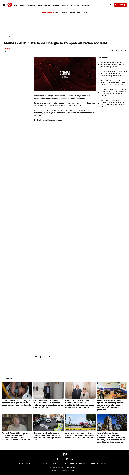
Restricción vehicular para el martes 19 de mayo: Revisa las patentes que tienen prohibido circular (47, 436)
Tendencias (13, 37)
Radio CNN (120, 5)
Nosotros (37, 464)
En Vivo (31, 464)
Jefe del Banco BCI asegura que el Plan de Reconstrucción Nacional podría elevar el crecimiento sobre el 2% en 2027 (113, 103)
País (15, 5)
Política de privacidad (48, 464)
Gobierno (64, 13)
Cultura (56, 5)
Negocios (31, 5)
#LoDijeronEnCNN (43, 5)
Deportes (65, 5)
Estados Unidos (75, 13)
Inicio (3, 37)
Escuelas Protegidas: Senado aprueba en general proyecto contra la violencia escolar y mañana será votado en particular (113, 92)
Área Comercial (23, 464)
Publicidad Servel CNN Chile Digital (79, 464)
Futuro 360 (75, 5)
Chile (56, 13)
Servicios (85, 5)
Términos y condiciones (61, 464)
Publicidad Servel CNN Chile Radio (100, 464)
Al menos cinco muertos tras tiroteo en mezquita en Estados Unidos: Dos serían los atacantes (80, 435)
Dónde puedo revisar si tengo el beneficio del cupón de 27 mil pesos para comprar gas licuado (112, 64)
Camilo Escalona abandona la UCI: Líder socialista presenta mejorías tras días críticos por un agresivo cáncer (114, 73)
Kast (85, 13)
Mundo (22, 5)
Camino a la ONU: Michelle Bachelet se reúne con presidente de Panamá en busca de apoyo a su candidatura (113, 82)
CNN (6, 52)
